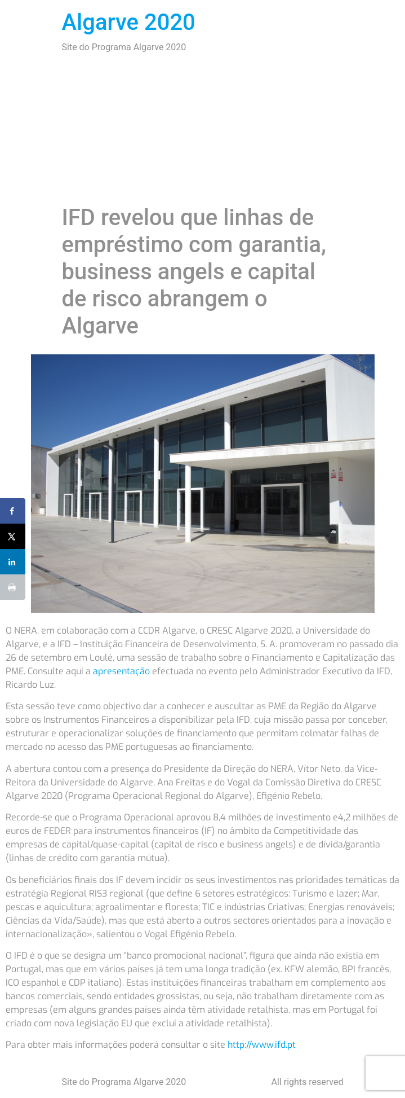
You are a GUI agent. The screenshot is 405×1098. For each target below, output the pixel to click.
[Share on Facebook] (12, 511)
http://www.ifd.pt (262, 1045)
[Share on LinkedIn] (12, 561)
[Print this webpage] (12, 587)
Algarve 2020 (128, 22)
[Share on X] (12, 536)
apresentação (121, 671)
